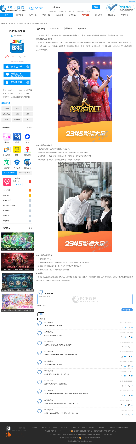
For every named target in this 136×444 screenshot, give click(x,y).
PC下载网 (11, 23)
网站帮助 (44, 427)
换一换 (29, 128)
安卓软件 (28, 23)
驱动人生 (71, 11)
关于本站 (35, 427)
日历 (28, 108)
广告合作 (54, 427)
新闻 (6, 119)
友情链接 (91, 427)
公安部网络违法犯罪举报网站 (82, 430)
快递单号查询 (6, 114)
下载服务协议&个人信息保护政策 (118, 427)
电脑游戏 (59, 15)
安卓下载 (32, 15)
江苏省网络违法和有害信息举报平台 (105, 431)
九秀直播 (16, 178)
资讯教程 (98, 15)
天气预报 (6, 108)
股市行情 (17, 119)
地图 (28, 114)
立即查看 (18, 184)
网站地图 (101, 427)
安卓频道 (20, 23)
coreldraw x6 (62, 11)
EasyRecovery (81, 11)
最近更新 (111, 15)
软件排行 (72, 15)
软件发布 (64, 427)
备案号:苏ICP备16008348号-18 (69, 438)
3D (28, 119)
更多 (30, 228)
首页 (6, 15)
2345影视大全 (16, 36)
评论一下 (126, 310)
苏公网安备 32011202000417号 (90, 437)
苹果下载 (46, 15)
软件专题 (125, 15)
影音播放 (36, 23)
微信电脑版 (53, 11)
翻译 (17, 108)
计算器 (17, 114)
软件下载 (19, 15)
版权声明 (73, 427)
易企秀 (89, 11)
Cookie (83, 427)
